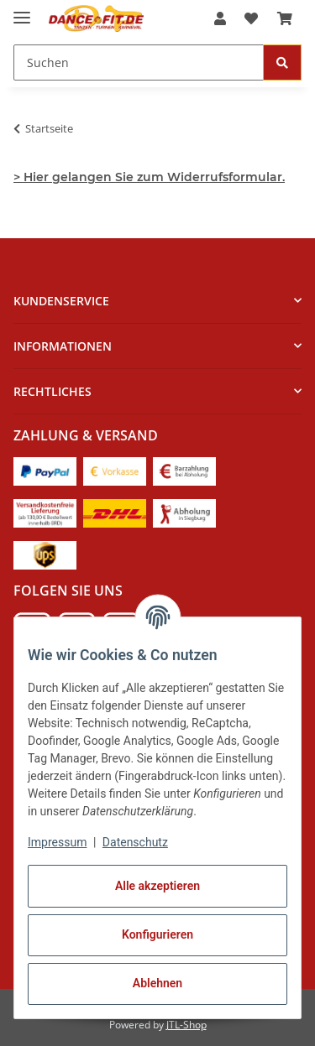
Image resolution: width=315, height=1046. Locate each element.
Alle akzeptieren (157, 885)
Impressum (57, 842)
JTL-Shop (186, 1024)
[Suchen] (282, 62)
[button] (220, 18)
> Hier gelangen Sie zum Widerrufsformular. (149, 177)
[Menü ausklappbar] (21, 10)
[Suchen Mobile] (138, 62)
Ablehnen (157, 983)
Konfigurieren (157, 934)
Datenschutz (135, 842)
